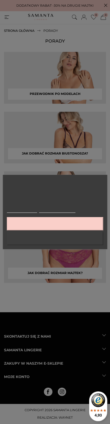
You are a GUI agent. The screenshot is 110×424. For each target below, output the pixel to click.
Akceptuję (54, 223)
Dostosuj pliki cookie (57, 210)
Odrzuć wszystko (55, 238)
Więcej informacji (22, 210)
